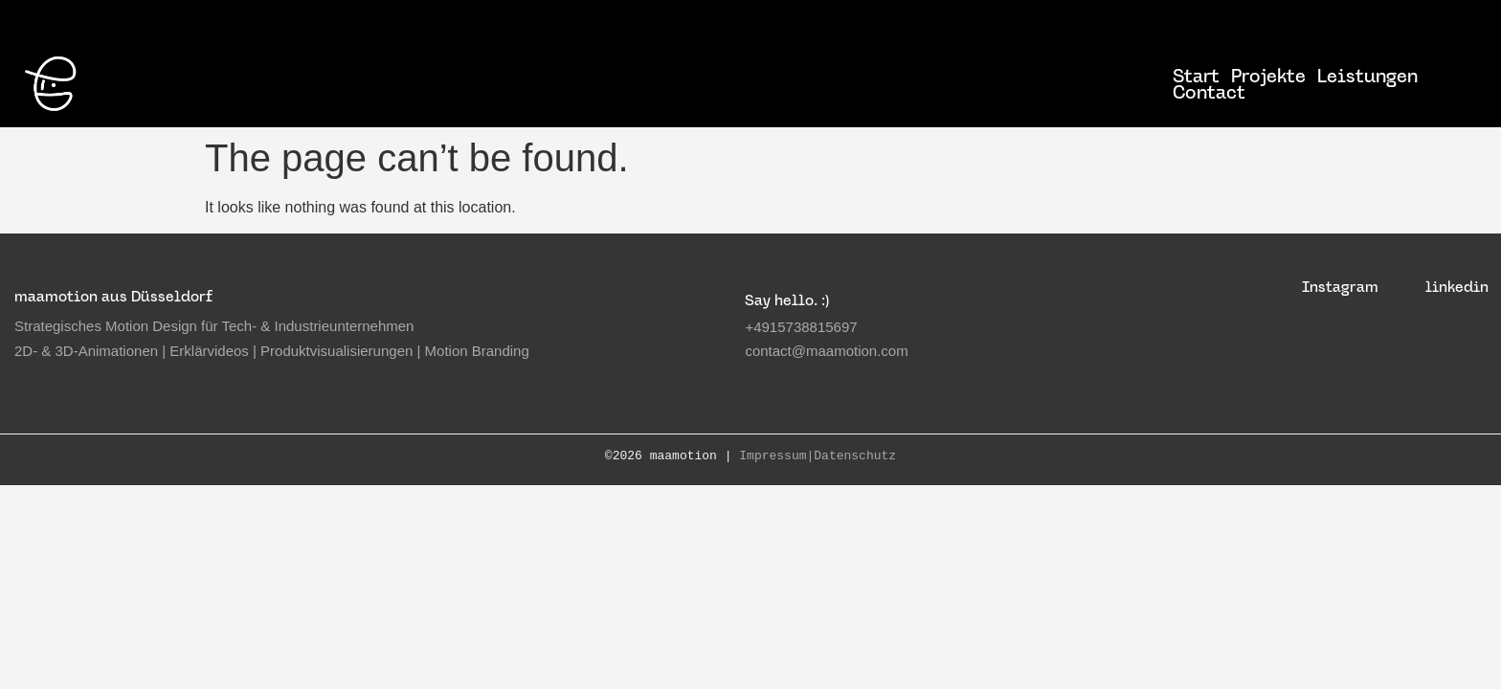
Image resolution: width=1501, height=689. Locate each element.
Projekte (1268, 76)
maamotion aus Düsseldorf (113, 296)
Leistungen (1367, 76)
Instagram (1340, 287)
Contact (1209, 92)
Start (1196, 76)
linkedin (1457, 287)
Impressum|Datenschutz (817, 456)
